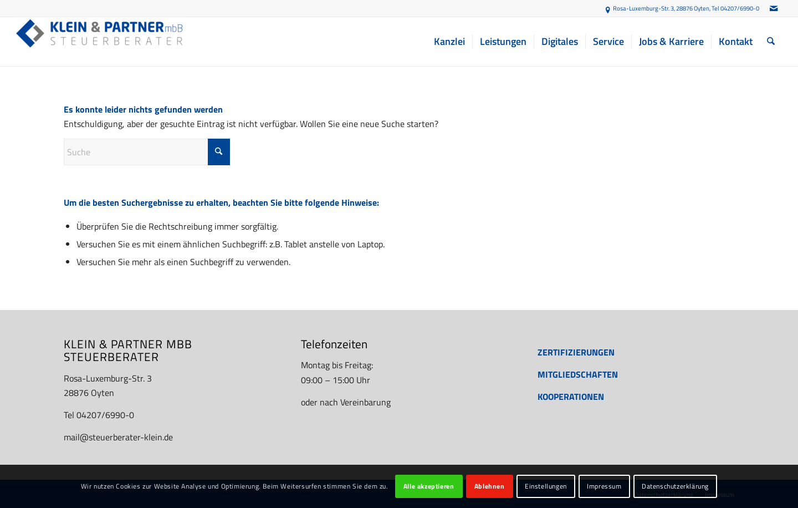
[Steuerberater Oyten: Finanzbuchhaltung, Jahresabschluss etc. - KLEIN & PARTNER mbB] (99, 41)
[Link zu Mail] (773, 8)
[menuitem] (449, 41)
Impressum (604, 486)
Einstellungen (546, 486)
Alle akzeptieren (428, 486)
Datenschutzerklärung (675, 486)
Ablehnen (489, 486)
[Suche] (771, 41)
